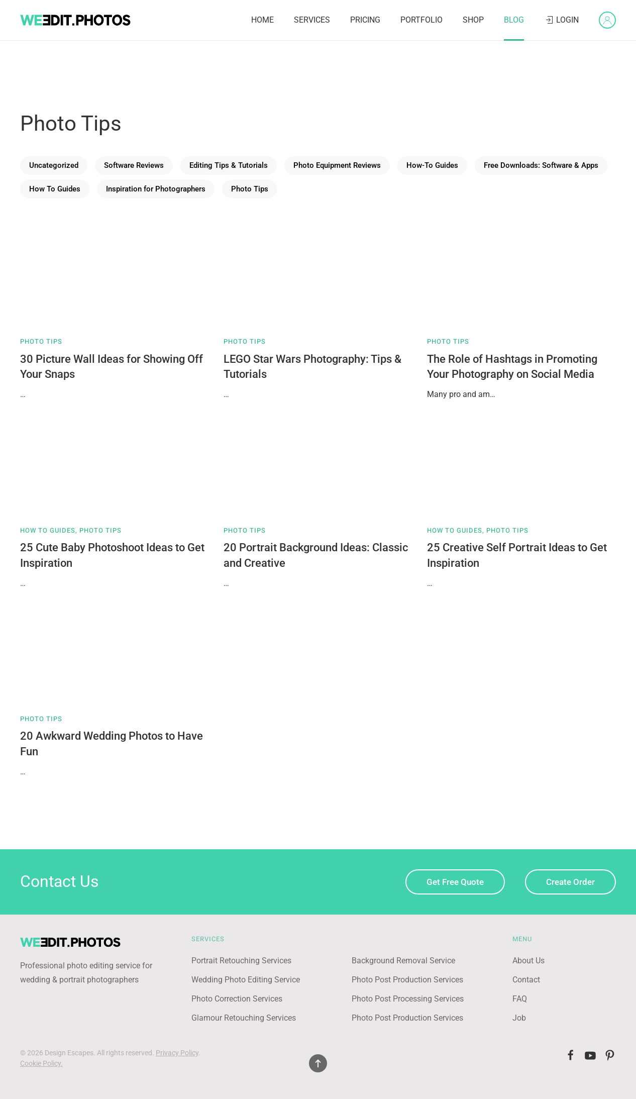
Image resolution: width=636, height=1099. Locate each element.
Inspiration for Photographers (155, 188)
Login (561, 20)
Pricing (365, 20)
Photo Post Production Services (407, 979)
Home (262, 20)
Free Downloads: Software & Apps (541, 165)
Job (519, 1018)
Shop (473, 20)
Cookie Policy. (41, 1063)
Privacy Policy (177, 1053)
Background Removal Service (403, 960)
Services (312, 20)
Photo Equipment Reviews (337, 165)
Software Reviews (134, 165)
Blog (514, 20)
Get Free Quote (455, 882)
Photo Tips (249, 188)
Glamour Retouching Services (243, 1018)
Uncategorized (53, 165)
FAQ (519, 999)
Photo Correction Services (236, 999)
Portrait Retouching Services (241, 960)
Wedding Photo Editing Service (245, 979)
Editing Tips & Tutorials (228, 165)
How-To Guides (432, 165)
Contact (526, 979)
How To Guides (54, 188)
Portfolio (421, 20)
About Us (528, 960)
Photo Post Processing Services (408, 999)
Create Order (570, 882)
